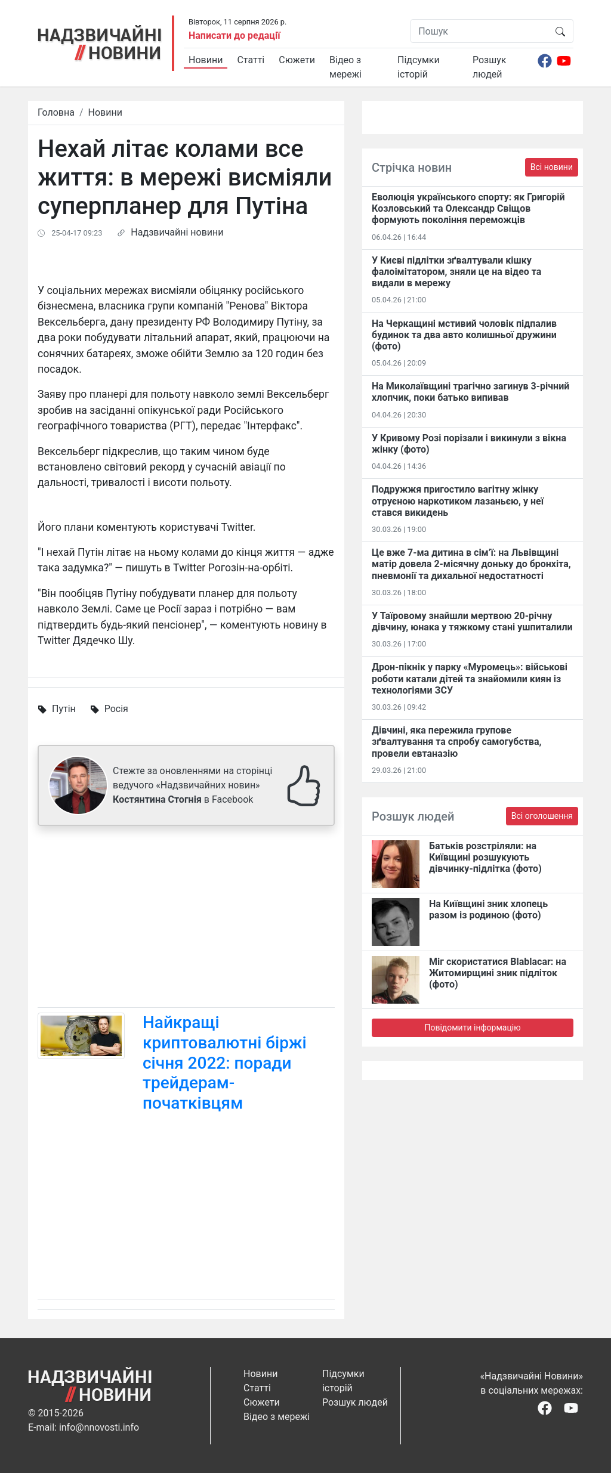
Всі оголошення (542, 816)
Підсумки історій (418, 67)
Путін (64, 708)
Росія (116, 708)
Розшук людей (489, 67)
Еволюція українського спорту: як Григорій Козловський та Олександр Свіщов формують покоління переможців (468, 208)
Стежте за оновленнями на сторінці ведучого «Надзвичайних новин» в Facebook (192, 785)
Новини (206, 60)
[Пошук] (479, 31)
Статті (250, 60)
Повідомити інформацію (472, 1027)
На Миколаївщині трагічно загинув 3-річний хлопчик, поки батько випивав (470, 391)
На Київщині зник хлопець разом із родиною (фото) (488, 909)
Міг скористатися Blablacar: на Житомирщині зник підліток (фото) (497, 973)
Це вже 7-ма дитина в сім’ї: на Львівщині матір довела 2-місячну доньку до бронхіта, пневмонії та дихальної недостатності (471, 564)
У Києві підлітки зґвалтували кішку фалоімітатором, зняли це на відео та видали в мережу (456, 272)
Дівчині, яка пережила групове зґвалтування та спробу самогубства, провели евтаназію (456, 742)
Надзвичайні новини (177, 232)
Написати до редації (234, 35)
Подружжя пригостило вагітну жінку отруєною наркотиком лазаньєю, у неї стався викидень (458, 501)
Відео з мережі (345, 67)
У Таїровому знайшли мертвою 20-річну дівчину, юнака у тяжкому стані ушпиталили (472, 621)
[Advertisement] (186, 918)
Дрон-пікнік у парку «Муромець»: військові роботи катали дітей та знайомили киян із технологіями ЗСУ (469, 678)
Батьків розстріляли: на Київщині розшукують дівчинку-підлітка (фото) (485, 857)
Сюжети (297, 60)
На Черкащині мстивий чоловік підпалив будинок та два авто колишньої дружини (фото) (464, 335)
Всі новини (551, 167)
